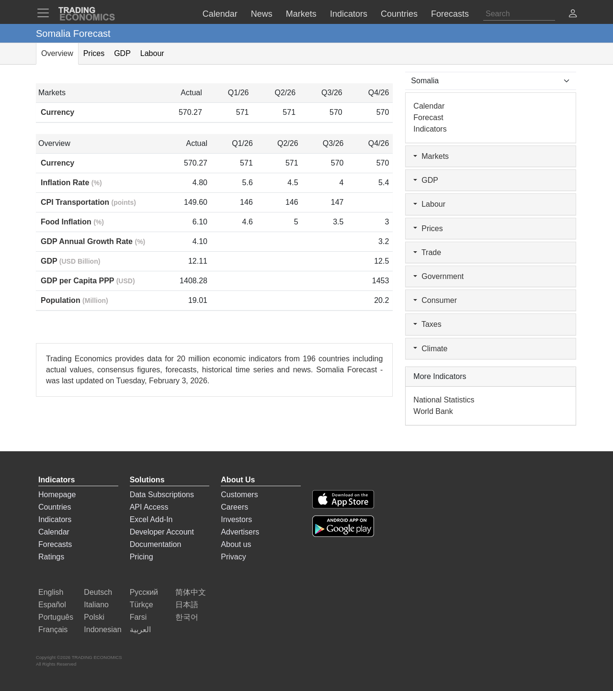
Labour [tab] (152, 53)
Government (438, 276)
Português (55, 617)
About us (236, 544)
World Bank (433, 411)
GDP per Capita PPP (88, 281)
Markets (431, 156)
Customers (239, 494)
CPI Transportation (88, 202)
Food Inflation (72, 222)
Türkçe (141, 605)
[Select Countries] (490, 81)
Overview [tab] (57, 53)
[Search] (519, 14)
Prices (428, 228)
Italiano (96, 605)
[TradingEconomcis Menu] (46, 13)
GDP (70, 261)
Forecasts (55, 544)
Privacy (233, 557)
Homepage (57, 494)
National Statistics (443, 400)
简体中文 (190, 592)
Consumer (435, 300)
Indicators (429, 129)
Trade (427, 252)
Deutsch (98, 592)
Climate (430, 348)
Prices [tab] (93, 53)
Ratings (51, 557)
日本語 (186, 605)
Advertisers (240, 532)
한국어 (186, 617)
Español (52, 605)
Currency (57, 112)
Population (74, 300)
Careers (234, 507)
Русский (144, 592)
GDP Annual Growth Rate (93, 241)
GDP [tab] (122, 53)
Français (53, 629)
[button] (573, 15)
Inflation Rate (71, 182)
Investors (236, 519)
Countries (54, 507)
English (50, 592)
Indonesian (102, 629)
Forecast (428, 117)
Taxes (427, 324)
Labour (429, 204)
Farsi (138, 617)
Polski (94, 617)
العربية (140, 629)
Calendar (428, 106)
